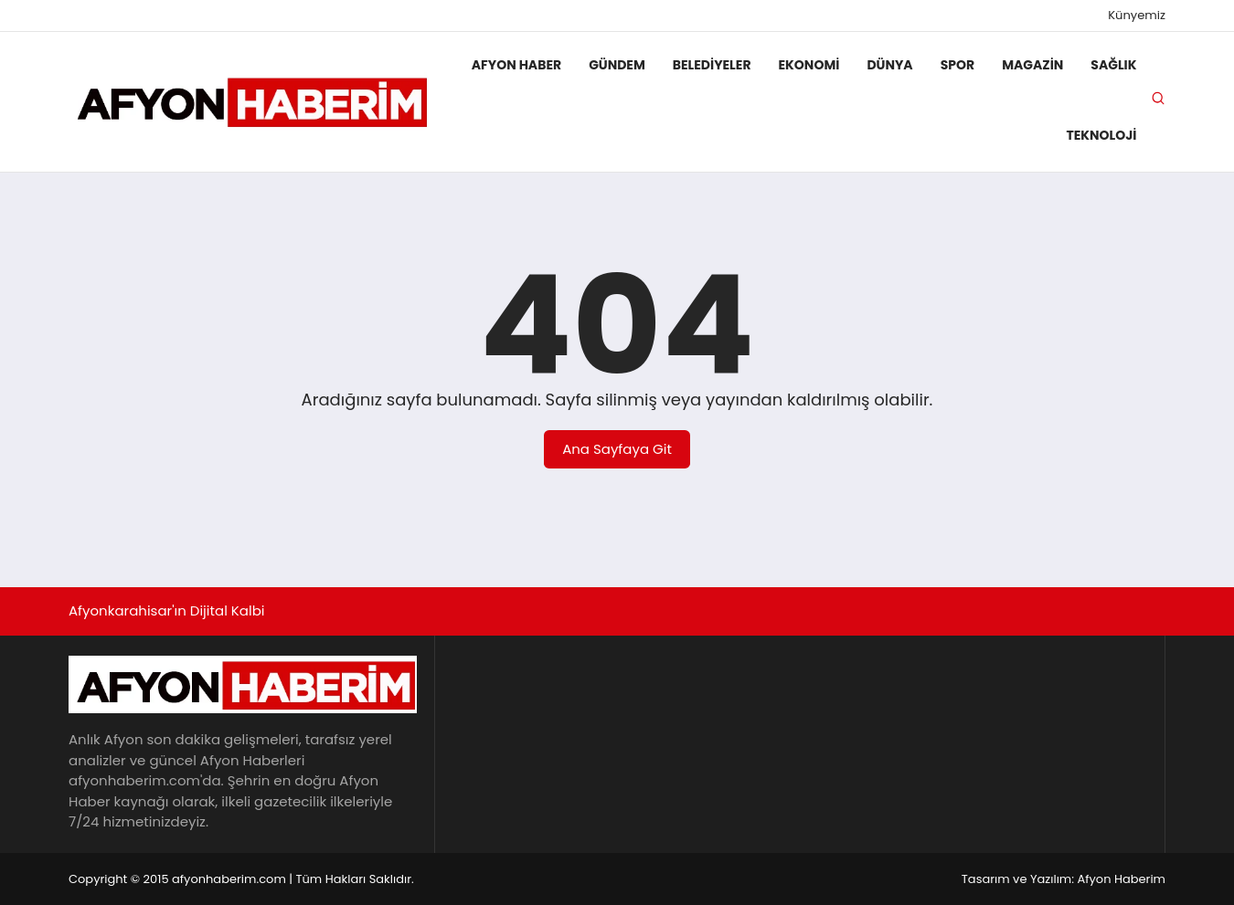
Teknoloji (1101, 135)
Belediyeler (712, 65)
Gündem (617, 65)
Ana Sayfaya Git (617, 448)
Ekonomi (809, 65)
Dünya (889, 65)
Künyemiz (1136, 15)
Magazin (1032, 65)
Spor (957, 65)
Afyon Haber (516, 65)
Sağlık (1113, 65)
